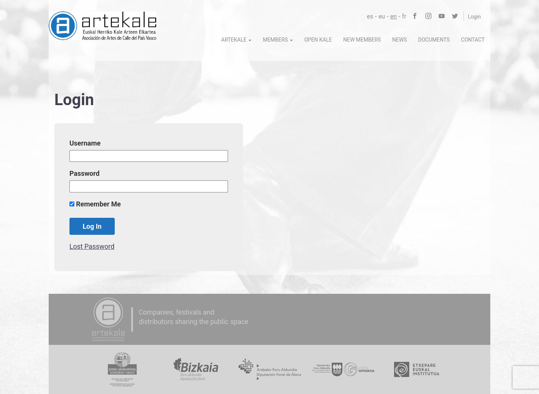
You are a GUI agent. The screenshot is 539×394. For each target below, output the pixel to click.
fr (404, 16)
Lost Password (91, 246)
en (393, 16)
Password (84, 173)
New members (362, 40)
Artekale (236, 40)
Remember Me (95, 204)
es (370, 16)
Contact (473, 40)
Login (474, 17)
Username (84, 143)
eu (382, 16)
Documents (434, 40)
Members (278, 40)
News (399, 40)
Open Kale (318, 40)
